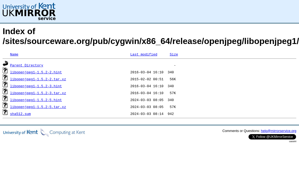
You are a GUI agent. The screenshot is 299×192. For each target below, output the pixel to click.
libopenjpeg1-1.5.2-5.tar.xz (38, 106)
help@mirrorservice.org (278, 131)
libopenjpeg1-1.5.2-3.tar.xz (38, 92)
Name (14, 54)
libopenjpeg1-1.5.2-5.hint (36, 99)
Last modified (143, 54)
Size (174, 54)
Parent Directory (26, 65)
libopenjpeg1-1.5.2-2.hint (36, 72)
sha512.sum (20, 113)
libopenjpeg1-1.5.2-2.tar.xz (38, 79)
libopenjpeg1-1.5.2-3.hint (36, 85)
